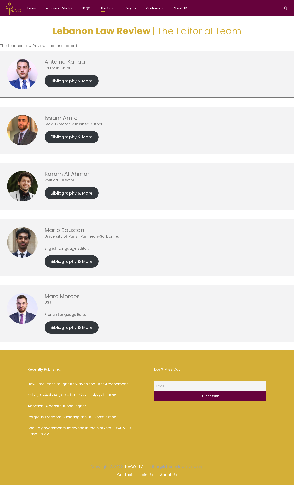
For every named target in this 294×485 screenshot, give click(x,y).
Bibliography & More (71, 81)
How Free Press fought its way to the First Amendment (78, 383)
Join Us (146, 474)
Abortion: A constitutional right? (57, 406)
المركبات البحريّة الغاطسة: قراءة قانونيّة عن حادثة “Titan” (73, 394)
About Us (168, 474)
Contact (124, 474)
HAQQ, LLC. (134, 466)
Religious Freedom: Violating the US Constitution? (73, 416)
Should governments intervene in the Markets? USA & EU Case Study (79, 431)
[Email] (210, 386)
